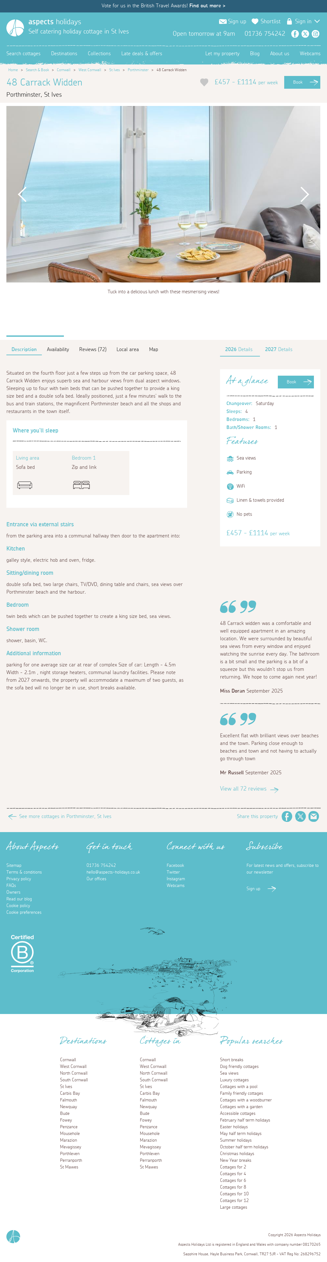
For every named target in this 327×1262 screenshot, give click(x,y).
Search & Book (37, 70)
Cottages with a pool (238, 1087)
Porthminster (138, 70)
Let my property (222, 53)
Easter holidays (234, 1127)
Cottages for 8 (233, 1187)
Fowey (66, 1120)
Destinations (64, 53)
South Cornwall (74, 1080)
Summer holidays (236, 1140)
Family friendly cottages (241, 1093)
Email (313, 816)
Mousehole (70, 1133)
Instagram (315, 34)
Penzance (69, 1127)
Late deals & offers (141, 53)
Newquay (68, 1107)
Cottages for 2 (233, 1167)
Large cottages (233, 1207)
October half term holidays (244, 1147)
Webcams (310, 53)
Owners (13, 892)
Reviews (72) (92, 349)
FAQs (11, 885)
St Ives (114, 70)
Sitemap (13, 865)
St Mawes (69, 1167)
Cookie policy (18, 906)
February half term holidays (245, 1120)
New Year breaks (235, 1160)
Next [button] (304, 194)
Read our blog (19, 899)
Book (297, 82)
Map (153, 349)
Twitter (305, 34)
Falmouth (68, 1100)
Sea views (229, 1073)
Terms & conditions (24, 872)
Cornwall (64, 70)
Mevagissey (70, 1147)
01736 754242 (101, 865)
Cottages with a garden (241, 1107)
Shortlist (271, 22)
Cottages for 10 (234, 1194)
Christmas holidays (237, 1154)
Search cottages (23, 53)
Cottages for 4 (233, 1174)
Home (13, 70)
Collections (99, 53)
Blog (255, 53)
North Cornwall (73, 1073)
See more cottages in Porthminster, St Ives (65, 816)
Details (239, 349)
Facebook (295, 34)
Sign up (237, 22)
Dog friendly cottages (239, 1066)
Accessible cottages (237, 1113)
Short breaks (231, 1060)
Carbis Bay (70, 1093)
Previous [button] (22, 194)
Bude (65, 1113)
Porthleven (70, 1154)
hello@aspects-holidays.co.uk (113, 872)
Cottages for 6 (233, 1180)
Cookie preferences (24, 912)
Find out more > (207, 5)
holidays (54, 22)
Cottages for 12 (234, 1200)
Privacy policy (18, 879)
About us (279, 53)
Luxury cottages (234, 1080)
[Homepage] (15, 27)
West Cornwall (90, 70)
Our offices (96, 879)
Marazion (68, 1140)
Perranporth (71, 1160)
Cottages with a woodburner (246, 1100)
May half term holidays (241, 1133)
